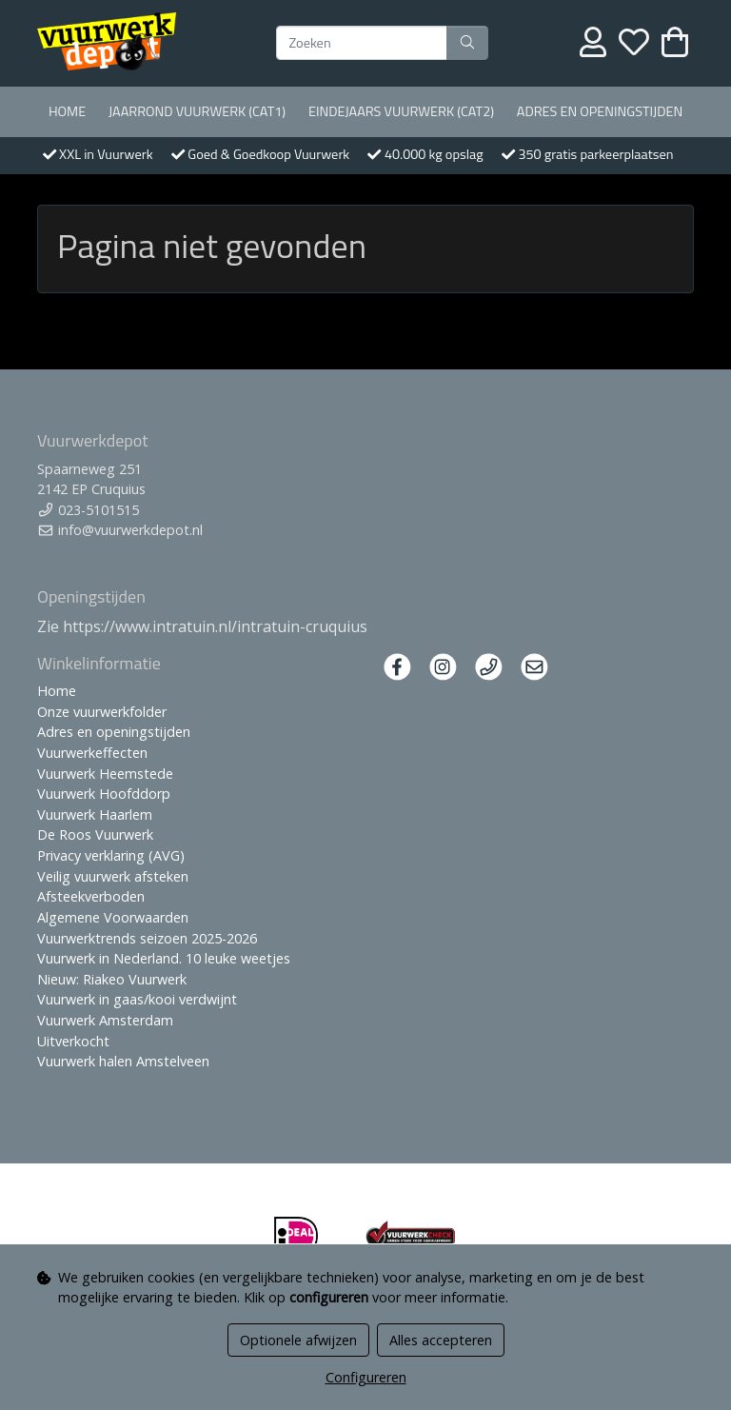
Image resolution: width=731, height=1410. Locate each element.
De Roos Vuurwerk (95, 834)
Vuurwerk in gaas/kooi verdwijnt (137, 999)
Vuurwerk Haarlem (94, 814)
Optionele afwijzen (298, 1340)
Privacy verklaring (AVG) (111, 855)
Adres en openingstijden (599, 111)
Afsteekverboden (91, 896)
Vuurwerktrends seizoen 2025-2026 (147, 938)
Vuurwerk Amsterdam (105, 1020)
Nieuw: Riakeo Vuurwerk (112, 979)
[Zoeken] (361, 43)
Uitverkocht (73, 1041)
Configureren (366, 1377)
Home (67, 111)
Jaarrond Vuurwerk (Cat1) (197, 111)
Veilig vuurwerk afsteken (112, 876)
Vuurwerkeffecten (92, 753)
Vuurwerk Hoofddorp (103, 793)
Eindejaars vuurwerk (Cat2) (401, 111)
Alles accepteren (440, 1340)
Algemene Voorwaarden (112, 917)
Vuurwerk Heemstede (105, 774)
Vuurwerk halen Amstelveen (123, 1061)
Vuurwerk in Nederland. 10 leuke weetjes (163, 958)
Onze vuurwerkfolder (102, 712)
